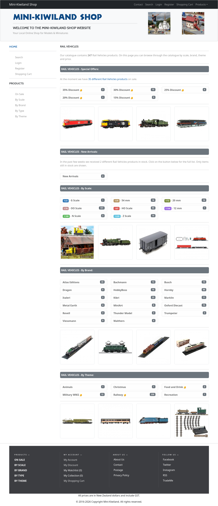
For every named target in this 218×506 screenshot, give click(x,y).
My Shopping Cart (74, 481)
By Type (19, 110)
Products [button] (201, 4)
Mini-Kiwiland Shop (23, 4)
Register (169, 4)
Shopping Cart (184, 4)
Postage (118, 470)
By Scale (19, 99)
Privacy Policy (121, 475)
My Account (70, 460)
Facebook (168, 459)
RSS (165, 475)
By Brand (20, 105)
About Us (119, 459)
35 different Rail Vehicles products (108, 79)
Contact (138, 4)
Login (158, 4)
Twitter (167, 464)
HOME (13, 46)
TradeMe (168, 480)
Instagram (169, 470)
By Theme (21, 116)
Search (149, 4)
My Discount (71, 465)
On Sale (19, 94)
